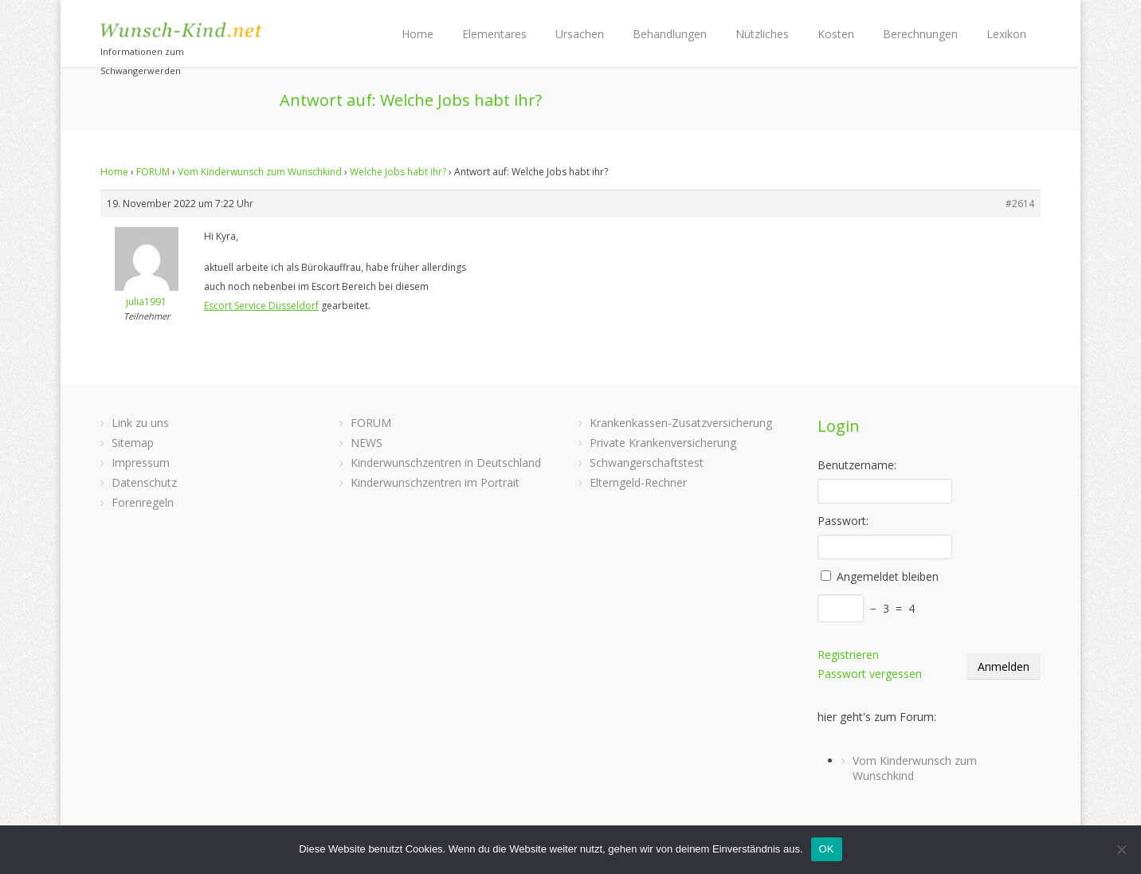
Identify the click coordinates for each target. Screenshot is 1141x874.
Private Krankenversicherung (663, 442)
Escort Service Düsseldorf (261, 305)
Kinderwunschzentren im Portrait (435, 482)
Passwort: (843, 520)
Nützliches (762, 33)
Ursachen (579, 33)
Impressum (141, 462)
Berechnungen (920, 33)
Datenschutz (144, 482)
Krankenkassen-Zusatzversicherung (681, 422)
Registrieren (848, 654)
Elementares (494, 33)
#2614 (1020, 203)
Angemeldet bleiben (888, 576)
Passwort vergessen (870, 673)
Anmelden (1003, 666)
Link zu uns (140, 422)
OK (826, 849)
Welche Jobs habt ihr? (398, 171)
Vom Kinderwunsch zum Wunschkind (260, 171)
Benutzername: (857, 464)
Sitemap (133, 442)
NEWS (366, 442)
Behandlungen (670, 33)
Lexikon (1006, 33)
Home (417, 33)
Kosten (836, 33)
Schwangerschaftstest (647, 462)
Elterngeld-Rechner (638, 482)
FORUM (153, 171)
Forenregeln (143, 502)
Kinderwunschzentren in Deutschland (446, 462)
